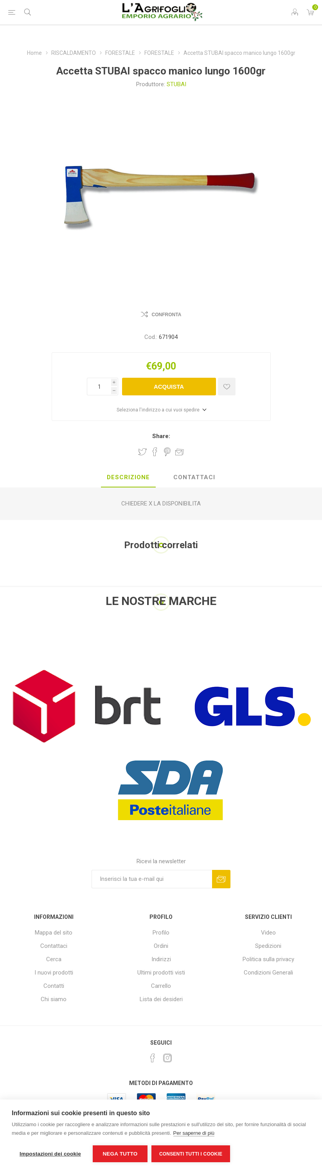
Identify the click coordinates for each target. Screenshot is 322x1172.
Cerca (53, 959)
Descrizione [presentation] (128, 477)
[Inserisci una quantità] (99, 386)
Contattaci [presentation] (194, 477)
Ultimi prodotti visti (161, 972)
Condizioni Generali (268, 972)
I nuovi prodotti (53, 972)
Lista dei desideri (161, 999)
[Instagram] (167, 1058)
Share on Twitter (142, 451)
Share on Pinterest (167, 451)
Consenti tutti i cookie (190, 1154)
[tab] (128, 477)
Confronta (167, 314)
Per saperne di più (194, 1133)
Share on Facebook (155, 451)
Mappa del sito (53, 932)
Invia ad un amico (179, 451)
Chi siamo (54, 999)
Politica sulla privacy (268, 959)
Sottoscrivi (221, 879)
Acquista (169, 386)
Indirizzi (161, 959)
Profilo (161, 932)
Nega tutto (120, 1154)
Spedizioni (268, 945)
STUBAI (176, 84)
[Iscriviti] (152, 879)
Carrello (161, 985)
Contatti (53, 985)
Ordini (161, 945)
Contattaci (53, 945)
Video (268, 932)
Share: (161, 436)
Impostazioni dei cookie (50, 1154)
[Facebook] (152, 1058)
